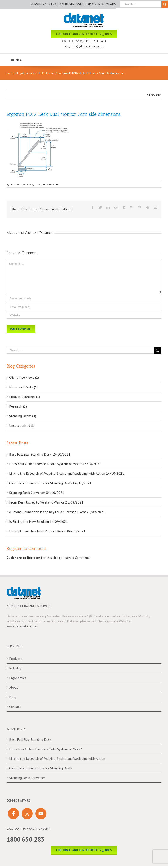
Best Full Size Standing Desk (30, 454)
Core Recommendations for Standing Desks (40, 483)
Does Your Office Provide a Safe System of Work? (45, 464)
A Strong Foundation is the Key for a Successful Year (47, 512)
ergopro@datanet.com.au (84, 46)
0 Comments (50, 184)
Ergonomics (17, 678)
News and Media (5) (23, 387)
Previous (155, 94)
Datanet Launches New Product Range (37, 531)
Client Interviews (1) (24, 377)
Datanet (15, 184)
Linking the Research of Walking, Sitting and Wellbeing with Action (57, 473)
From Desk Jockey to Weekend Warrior (36, 502)
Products (15, 658)
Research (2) (18, 406)
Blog (12, 697)
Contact (15, 706)
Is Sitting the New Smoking (29, 521)
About (13, 687)
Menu (16, 59)
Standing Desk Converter (27, 492)
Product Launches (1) (24, 396)
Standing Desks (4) (22, 416)
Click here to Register (23, 557)
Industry (15, 668)
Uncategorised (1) (22, 425)
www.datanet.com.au (22, 626)
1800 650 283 (95, 41)
